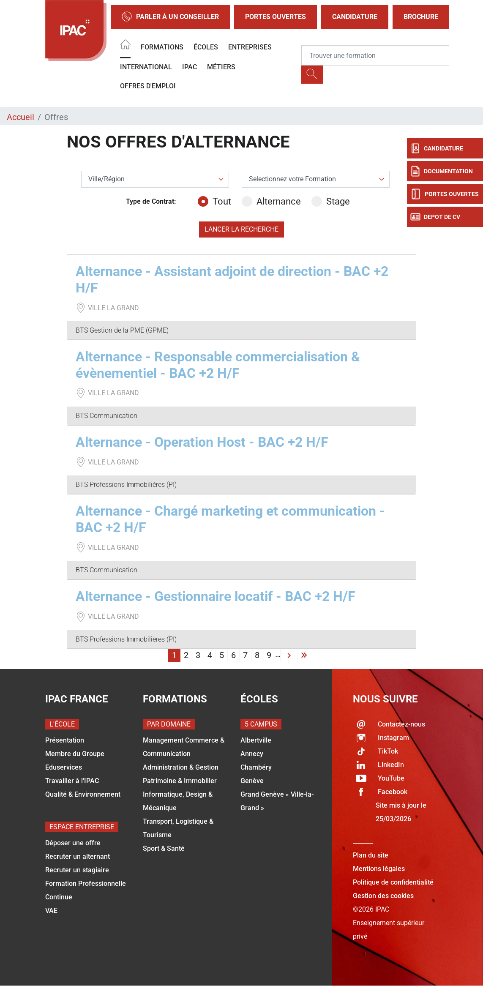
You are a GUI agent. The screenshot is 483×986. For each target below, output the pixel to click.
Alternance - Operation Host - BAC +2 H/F (202, 442)
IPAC (189, 67)
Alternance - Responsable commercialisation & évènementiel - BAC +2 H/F (218, 365)
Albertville (255, 740)
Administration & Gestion (180, 767)
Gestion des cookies (383, 896)
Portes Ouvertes (275, 17)
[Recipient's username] (375, 55)
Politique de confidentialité (393, 882)
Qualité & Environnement (82, 794)
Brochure (421, 17)
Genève (252, 781)
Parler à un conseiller (170, 17)
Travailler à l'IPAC (72, 781)
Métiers (221, 67)
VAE (51, 911)
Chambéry (256, 767)
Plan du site (370, 855)
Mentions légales (379, 869)
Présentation (64, 740)
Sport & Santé (164, 848)
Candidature (354, 17)
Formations (162, 47)
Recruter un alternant (77, 856)
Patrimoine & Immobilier (180, 781)
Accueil (20, 117)
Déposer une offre (73, 843)
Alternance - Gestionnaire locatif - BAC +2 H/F (215, 596)
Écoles (206, 47)
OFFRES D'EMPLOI (148, 86)
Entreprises (250, 47)
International (146, 67)
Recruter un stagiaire (77, 870)
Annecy (251, 754)
